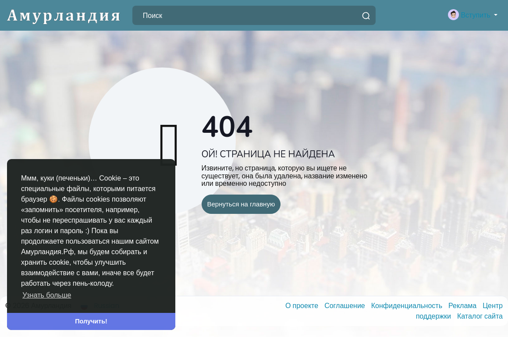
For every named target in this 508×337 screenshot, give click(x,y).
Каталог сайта (480, 316)
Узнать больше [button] (46, 295)
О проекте (302, 306)
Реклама (463, 306)
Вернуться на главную (241, 204)
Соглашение (345, 306)
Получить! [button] (91, 321)
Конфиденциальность (407, 306)
